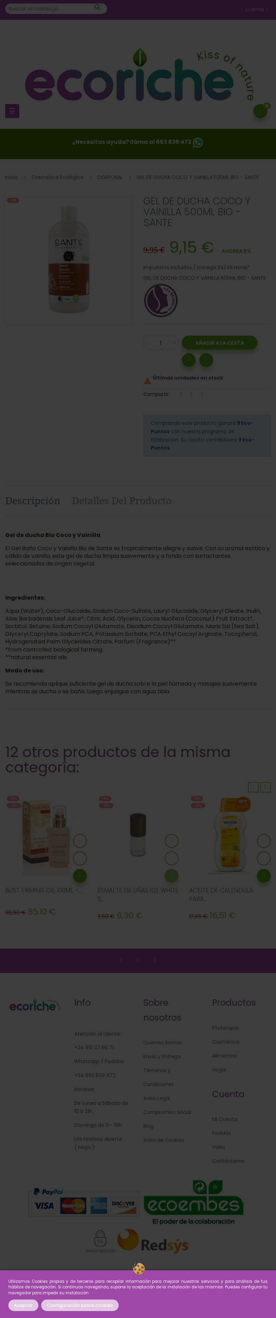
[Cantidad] (160, 343)
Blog (148, 1126)
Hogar (219, 1069)
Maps (84, 1147)
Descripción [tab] (32, 500)
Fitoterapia (225, 1027)
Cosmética (225, 1041)
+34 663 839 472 (94, 1075)
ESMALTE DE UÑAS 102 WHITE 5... (137, 895)
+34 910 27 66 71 (94, 1047)
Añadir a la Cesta (219, 343)
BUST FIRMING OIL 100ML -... (43, 890)
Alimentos (224, 1055)
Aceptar (23, 1305)
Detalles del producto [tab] (122, 500)
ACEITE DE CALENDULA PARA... (221, 895)
